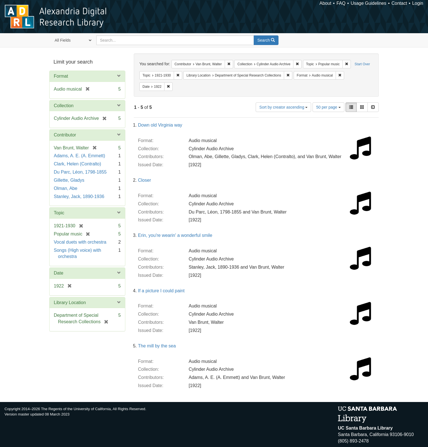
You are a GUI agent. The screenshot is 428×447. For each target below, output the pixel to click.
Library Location (70, 302)
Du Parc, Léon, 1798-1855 (80, 172)
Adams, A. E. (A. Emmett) (79, 155)
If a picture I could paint (161, 290)
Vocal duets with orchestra (80, 242)
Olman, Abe (65, 188)
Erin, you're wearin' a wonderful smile (175, 235)
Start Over (362, 64)
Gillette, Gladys (69, 180)
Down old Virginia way (160, 125)
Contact (399, 3)
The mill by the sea (157, 345)
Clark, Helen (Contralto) (77, 163)
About (325, 3)
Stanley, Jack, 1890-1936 (79, 196)
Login (417, 3)
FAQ (340, 3)
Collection (63, 105)
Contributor (65, 134)
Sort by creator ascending (283, 107)
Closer (144, 180)
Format (61, 76)
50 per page (328, 107)
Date (58, 273)
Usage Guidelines (368, 3)
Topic (59, 212)
